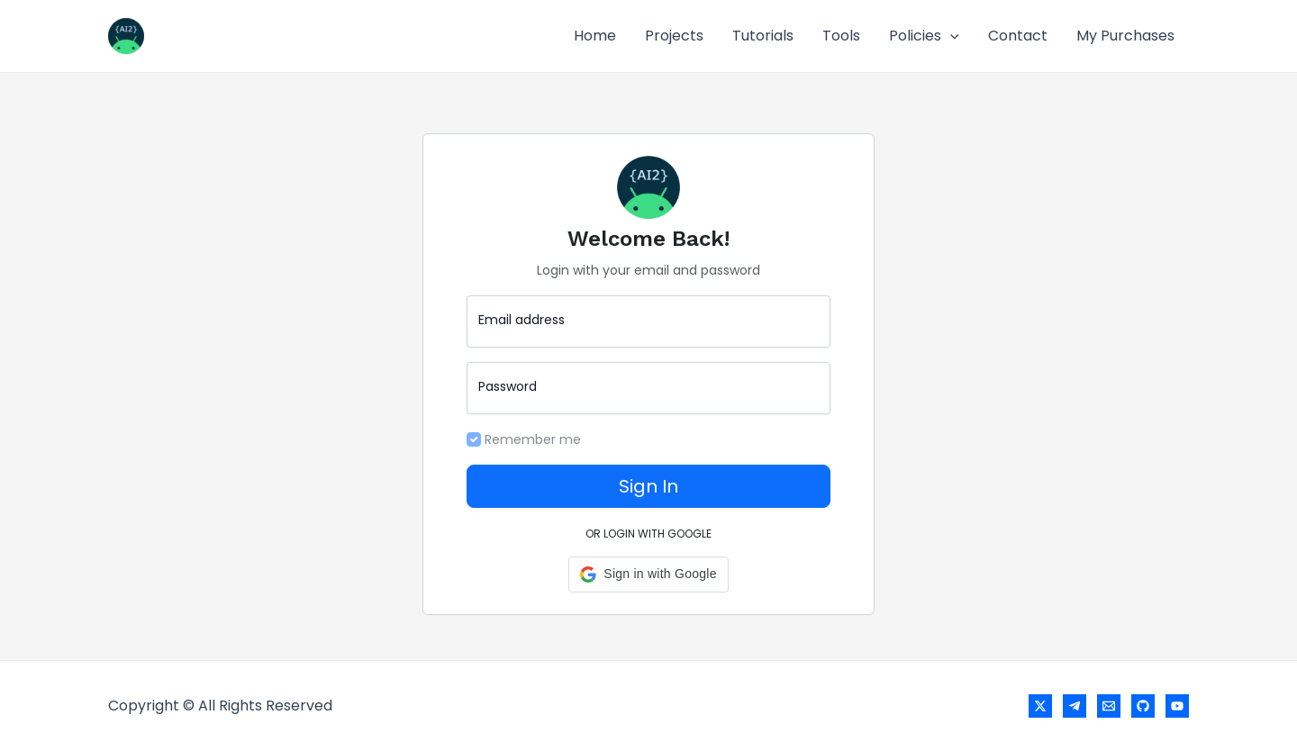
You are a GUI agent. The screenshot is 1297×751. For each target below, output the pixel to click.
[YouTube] (1177, 706)
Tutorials (763, 35)
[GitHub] (1143, 706)
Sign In (648, 486)
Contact (1018, 35)
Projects (674, 35)
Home (595, 35)
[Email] (1108, 706)
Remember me (533, 439)
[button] (648, 574)
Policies (924, 36)
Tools (841, 35)
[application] (950, 36)
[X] (1040, 706)
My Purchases (1125, 35)
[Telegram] (1074, 706)
